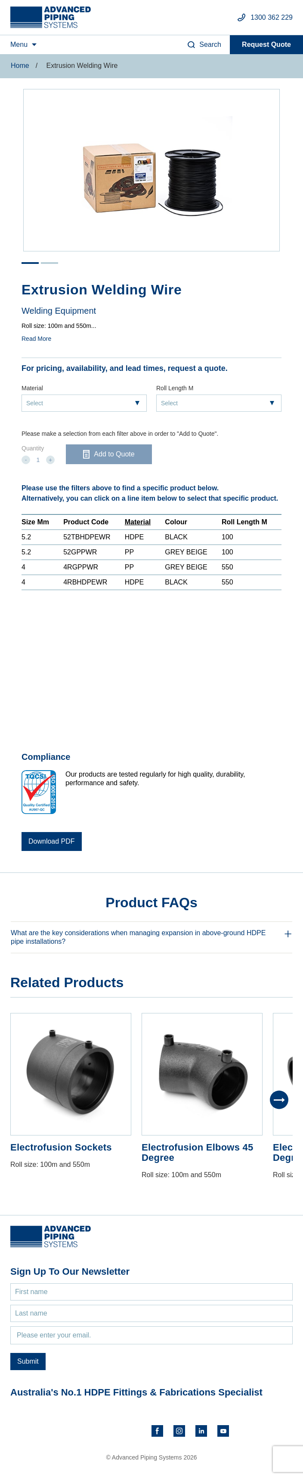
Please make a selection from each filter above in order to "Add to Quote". (120, 433)
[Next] (279, 1100)
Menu (19, 44)
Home (20, 65)
